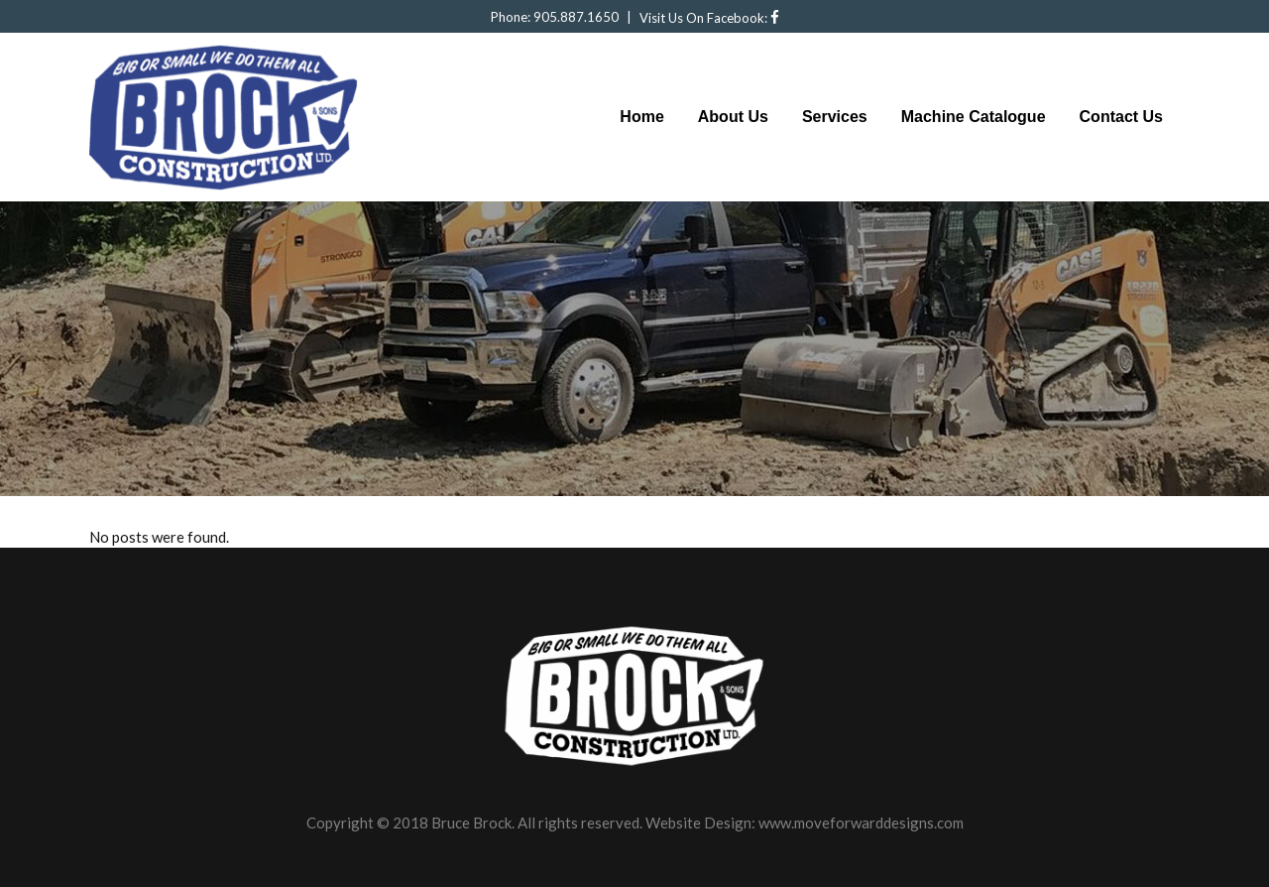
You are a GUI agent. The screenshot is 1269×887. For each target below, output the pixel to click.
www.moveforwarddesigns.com (861, 822)
